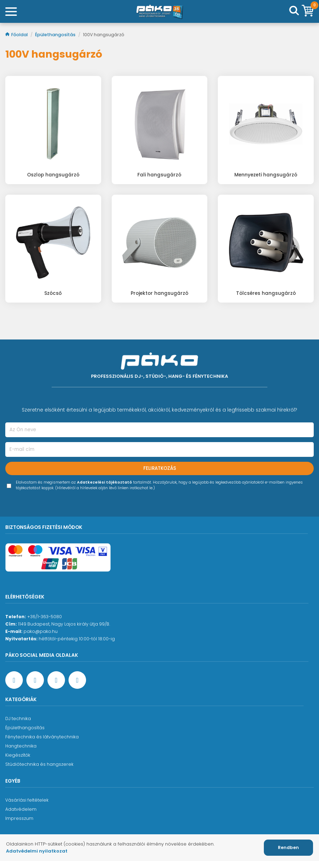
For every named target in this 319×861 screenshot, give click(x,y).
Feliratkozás (159, 468)
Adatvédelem (21, 809)
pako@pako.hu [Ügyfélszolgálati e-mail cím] (41, 631)
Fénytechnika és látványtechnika (42, 737)
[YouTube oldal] (35, 680)
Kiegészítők (17, 755)
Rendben (288, 847)
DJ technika (18, 718)
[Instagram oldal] (56, 680)
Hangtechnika (21, 746)
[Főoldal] (159, 11)
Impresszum (19, 818)
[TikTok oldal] (77, 680)
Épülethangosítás (56, 35)
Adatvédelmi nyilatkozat (36, 851)
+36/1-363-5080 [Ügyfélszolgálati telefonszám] (44, 617)
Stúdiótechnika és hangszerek (39, 764)
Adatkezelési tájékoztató (104, 482)
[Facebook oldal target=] (14, 680)
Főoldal (17, 35)
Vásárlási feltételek (26, 800)
